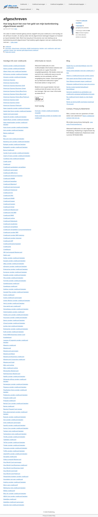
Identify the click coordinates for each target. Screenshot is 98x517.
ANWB (28, 48)
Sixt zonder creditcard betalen (13, 420)
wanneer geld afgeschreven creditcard (27, 50)
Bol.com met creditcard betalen (13, 139)
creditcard (8, 46)
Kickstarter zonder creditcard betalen (15, 329)
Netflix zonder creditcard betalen (14, 376)
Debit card (6, 255)
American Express (9, 80)
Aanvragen (79, 25)
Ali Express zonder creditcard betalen (15, 74)
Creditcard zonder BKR (10, 232)
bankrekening (35, 48)
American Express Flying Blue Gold (14, 94)
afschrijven (23, 48)
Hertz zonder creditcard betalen (13, 303)
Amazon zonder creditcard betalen (14, 77)
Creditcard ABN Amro (10, 173)
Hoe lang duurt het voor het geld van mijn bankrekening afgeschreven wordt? (30, 24)
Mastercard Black (9, 354)
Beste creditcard (8, 133)
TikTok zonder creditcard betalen (14, 442)
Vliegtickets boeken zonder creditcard (15, 476)
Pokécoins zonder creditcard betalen (15, 395)
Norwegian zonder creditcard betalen (15, 384)
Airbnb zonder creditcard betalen (14, 66)
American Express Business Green (14, 88)
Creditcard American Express (12, 176)
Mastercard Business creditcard (13, 357)
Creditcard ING (8, 195)
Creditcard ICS (8, 193)
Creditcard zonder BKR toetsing (13, 235)
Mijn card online (8, 365)
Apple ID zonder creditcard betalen (14, 117)
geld (55, 48)
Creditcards (25, 4)
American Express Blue (10, 83)
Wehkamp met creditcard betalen (14, 488)
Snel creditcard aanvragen (12, 423)
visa (15, 50)
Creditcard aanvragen (40, 4)
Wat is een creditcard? (10, 485)
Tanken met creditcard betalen (13, 431)
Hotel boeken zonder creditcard (13, 312)
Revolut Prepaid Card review (12, 409)
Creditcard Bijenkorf (10, 184)
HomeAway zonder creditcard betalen (15, 309)
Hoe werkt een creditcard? (12, 306)
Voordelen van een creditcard (13, 479)
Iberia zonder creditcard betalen (14, 320)
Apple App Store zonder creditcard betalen (17, 111)
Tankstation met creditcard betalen (14, 434)
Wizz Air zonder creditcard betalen (14, 493)
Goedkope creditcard (10, 286)
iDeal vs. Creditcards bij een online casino (80, 76)
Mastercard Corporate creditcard (14, 359)
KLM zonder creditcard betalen (13, 332)
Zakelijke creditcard (9, 499)
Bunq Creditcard (8, 150)
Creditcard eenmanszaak (11, 187)
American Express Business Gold (14, 85)
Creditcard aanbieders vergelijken (14, 167)
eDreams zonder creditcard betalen (15, 266)
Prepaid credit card (9, 398)
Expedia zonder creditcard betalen (14, 275)
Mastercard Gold (8, 362)
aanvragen (8, 48)
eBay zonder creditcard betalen (13, 264)
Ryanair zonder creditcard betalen (14, 417)
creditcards (51, 48)
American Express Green (11, 103)
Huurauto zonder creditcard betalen (15, 317)
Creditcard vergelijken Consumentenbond (17, 229)
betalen (42, 48)
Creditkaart (7, 249)
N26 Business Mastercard (11, 374)
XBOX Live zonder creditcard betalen (15, 496)
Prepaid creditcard (27, 9)
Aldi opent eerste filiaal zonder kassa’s (79, 78)
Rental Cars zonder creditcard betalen (15, 403)
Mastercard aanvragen (10, 351)
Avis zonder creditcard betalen (13, 130)
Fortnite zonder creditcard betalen (14, 281)
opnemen (6, 50)
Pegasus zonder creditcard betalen (14, 387)
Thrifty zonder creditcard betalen (14, 437)
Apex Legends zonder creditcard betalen (16, 108)
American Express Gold (11, 100)
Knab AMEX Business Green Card (14, 335)
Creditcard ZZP (8, 241)
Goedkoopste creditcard (11, 283)
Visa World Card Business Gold (13, 468)
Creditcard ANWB (9, 178)
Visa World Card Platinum (11, 474)
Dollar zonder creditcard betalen (14, 258)
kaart (59, 48)
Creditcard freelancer (10, 190)
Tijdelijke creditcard (9, 440)
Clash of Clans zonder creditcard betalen (16, 156)
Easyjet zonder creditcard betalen (14, 261)
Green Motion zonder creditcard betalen (16, 300)
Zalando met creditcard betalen (13, 505)
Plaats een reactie (10, 52)
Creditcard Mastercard (10, 210)
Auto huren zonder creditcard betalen (15, 127)
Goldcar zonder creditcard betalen (14, 289)
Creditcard (6, 164)
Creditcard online (9, 218)
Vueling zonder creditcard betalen (14, 482)
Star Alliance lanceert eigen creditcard (79, 81)
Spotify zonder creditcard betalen (14, 425)
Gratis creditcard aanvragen (12, 298)
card (45, 48)
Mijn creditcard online (10, 368)
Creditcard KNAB (8, 198)
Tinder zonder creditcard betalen (14, 445)
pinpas (11, 50)
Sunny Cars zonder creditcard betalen (15, 428)
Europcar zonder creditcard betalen (15, 272)
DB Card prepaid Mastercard (12, 252)
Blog (37, 9)
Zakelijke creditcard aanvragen (13, 502)
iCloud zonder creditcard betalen (14, 323)
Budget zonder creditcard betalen (14, 144)
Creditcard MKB (8, 215)
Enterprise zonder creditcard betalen (15, 269)
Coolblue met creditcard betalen (14, 159)
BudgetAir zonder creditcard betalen (15, 147)
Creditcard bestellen (10, 181)
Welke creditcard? (9, 491)
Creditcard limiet (8, 207)
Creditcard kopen (9, 201)
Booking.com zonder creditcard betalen (16, 142)
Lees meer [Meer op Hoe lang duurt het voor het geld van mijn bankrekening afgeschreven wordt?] (14, 42)
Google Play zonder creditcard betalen (16, 292)
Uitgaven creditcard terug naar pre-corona (80, 84)
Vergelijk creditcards (10, 457)
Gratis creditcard (8, 295)
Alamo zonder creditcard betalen (14, 68)
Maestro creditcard (9, 345)
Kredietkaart (7, 337)
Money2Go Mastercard (10, 371)
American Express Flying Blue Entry (15, 91)
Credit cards (7, 161)
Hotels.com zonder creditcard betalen (15, 315)
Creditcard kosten (9, 204)
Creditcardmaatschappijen (78, 4)
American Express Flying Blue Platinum (16, 97)
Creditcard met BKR (9, 212)
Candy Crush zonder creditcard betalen (16, 153)
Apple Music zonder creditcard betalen (16, 120)
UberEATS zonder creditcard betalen (15, 454)
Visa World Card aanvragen (12, 462)
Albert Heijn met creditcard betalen (15, 71)
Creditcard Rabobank (10, 221)
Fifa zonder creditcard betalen (13, 278)
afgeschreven (16, 48)
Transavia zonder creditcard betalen (15, 448)
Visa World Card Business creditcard (15, 465)
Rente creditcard (8, 406)
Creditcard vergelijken (58, 4)
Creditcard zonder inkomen (12, 238)
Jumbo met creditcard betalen (13, 326)
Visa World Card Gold (10, 471)
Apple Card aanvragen (10, 114)
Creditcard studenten (10, 224)
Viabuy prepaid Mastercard (12, 459)
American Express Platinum (12, 105)
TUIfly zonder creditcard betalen (14, 451)
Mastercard (7, 348)
